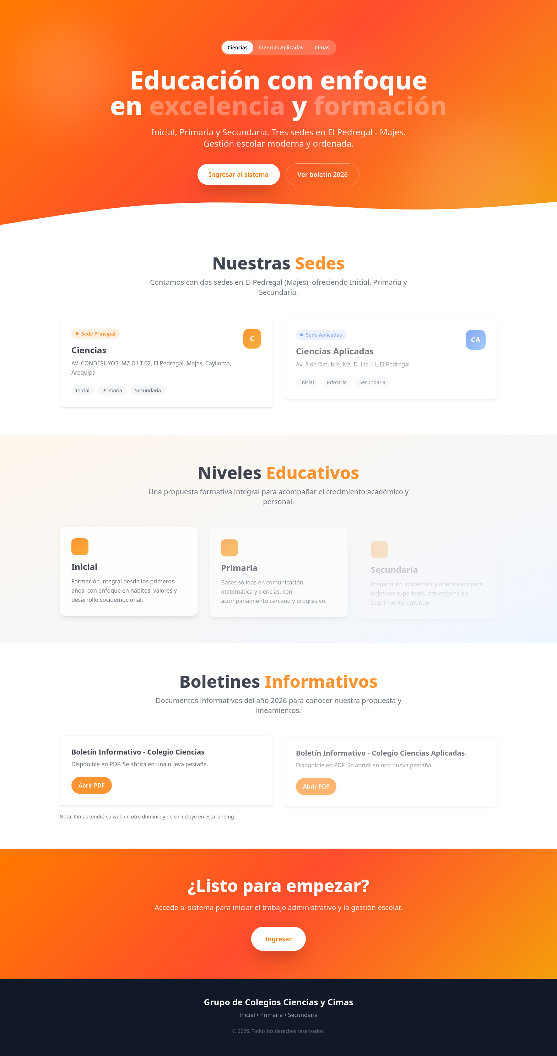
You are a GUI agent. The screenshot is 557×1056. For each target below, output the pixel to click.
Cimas (322, 47)
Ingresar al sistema (239, 174)
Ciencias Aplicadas (281, 47)
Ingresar (278, 939)
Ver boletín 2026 (322, 174)
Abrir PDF (92, 786)
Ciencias (238, 47)
